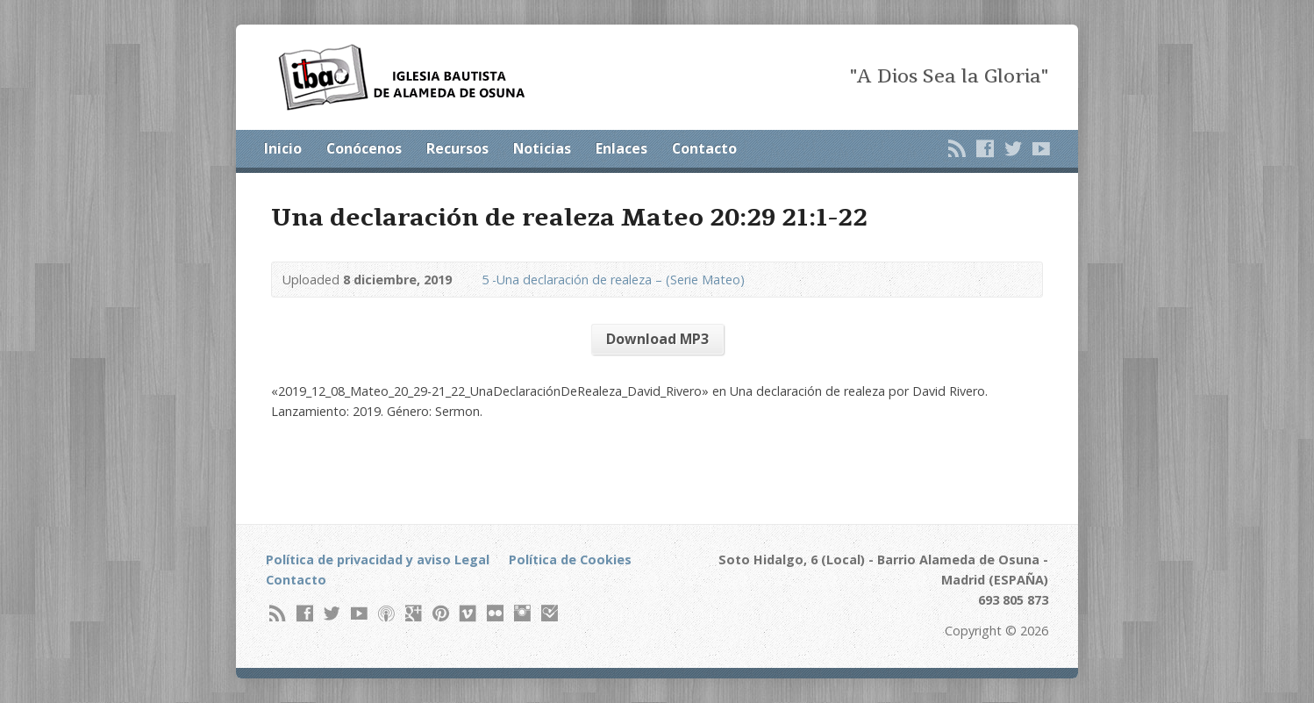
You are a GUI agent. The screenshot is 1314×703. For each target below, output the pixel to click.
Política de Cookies (570, 559)
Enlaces (621, 148)
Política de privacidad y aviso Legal (377, 559)
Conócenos (364, 148)
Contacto (704, 148)
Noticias (542, 148)
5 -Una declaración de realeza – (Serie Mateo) (613, 279)
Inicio (283, 148)
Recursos (457, 148)
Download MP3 (657, 338)
